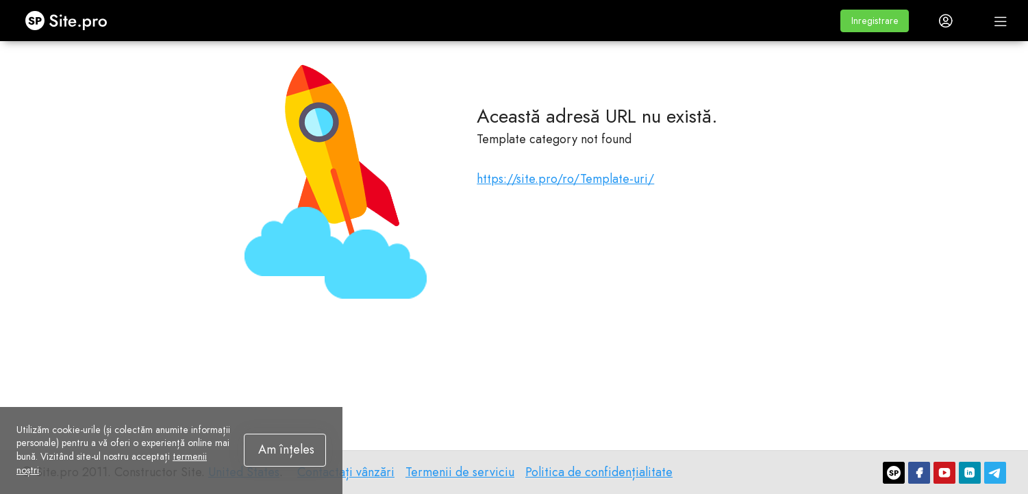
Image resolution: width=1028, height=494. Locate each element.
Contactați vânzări (345, 472)
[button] (874, 21)
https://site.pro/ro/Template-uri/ (565, 179)
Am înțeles (286, 449)
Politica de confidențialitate (599, 472)
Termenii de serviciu (459, 472)
